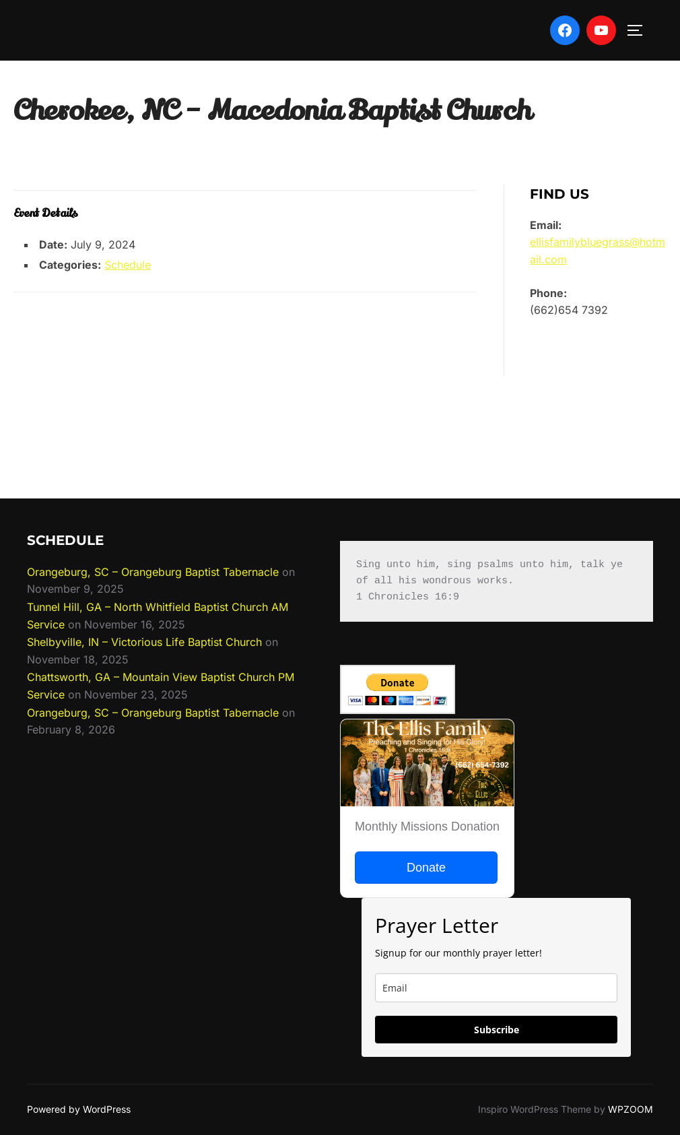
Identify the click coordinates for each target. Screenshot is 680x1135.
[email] (496, 987)
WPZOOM (630, 1109)
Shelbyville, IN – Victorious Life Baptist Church (144, 642)
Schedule (127, 264)
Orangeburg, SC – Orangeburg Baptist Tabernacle (153, 572)
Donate (426, 867)
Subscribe (496, 1029)
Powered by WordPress (79, 1109)
